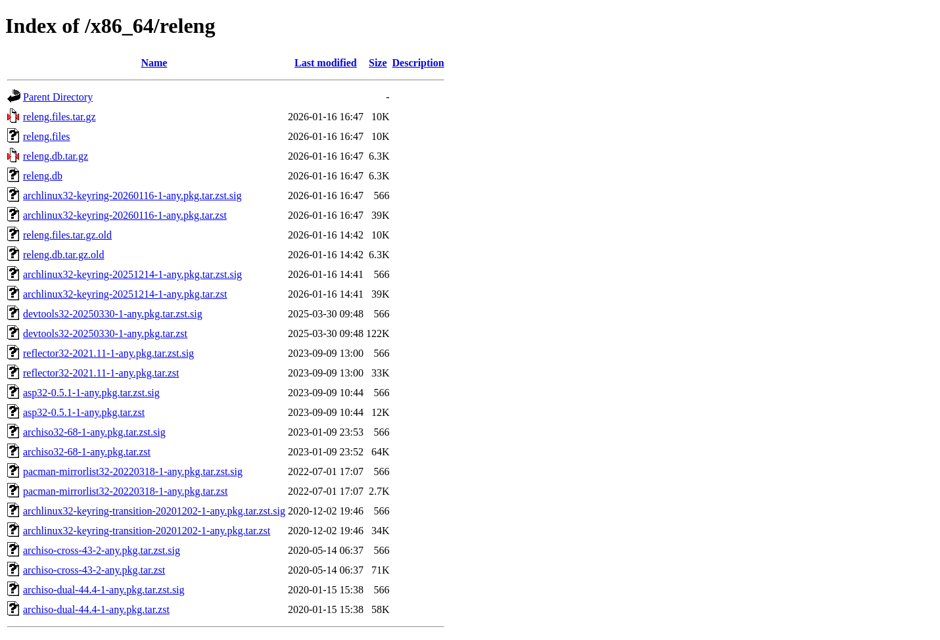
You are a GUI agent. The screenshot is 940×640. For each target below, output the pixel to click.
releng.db (42, 175)
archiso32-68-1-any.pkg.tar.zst (87, 451)
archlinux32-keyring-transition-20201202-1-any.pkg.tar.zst (146, 530)
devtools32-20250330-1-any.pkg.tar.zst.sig (112, 313)
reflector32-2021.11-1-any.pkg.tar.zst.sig (108, 353)
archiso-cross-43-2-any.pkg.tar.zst (94, 570)
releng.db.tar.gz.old (64, 254)
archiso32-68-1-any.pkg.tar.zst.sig (94, 432)
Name (154, 62)
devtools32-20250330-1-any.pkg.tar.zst (105, 333)
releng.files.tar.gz (59, 116)
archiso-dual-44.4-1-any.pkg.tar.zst (96, 609)
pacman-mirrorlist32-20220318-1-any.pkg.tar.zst (125, 491)
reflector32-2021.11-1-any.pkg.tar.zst (101, 372)
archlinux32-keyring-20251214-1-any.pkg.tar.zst (125, 294)
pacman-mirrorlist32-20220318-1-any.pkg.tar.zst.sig (133, 471)
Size (378, 62)
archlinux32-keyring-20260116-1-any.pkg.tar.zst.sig (132, 195)
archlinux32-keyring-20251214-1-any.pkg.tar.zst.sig (132, 274)
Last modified (325, 62)
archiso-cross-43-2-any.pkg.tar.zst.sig (101, 550)
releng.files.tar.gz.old (67, 234)
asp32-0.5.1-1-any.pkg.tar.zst (84, 412)
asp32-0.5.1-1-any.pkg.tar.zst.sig (91, 392)
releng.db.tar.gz (55, 156)
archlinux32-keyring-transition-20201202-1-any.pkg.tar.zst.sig (154, 510)
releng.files (46, 136)
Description (418, 62)
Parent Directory (58, 97)
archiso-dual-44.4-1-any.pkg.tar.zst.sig (104, 589)
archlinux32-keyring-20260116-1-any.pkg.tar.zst (125, 215)
